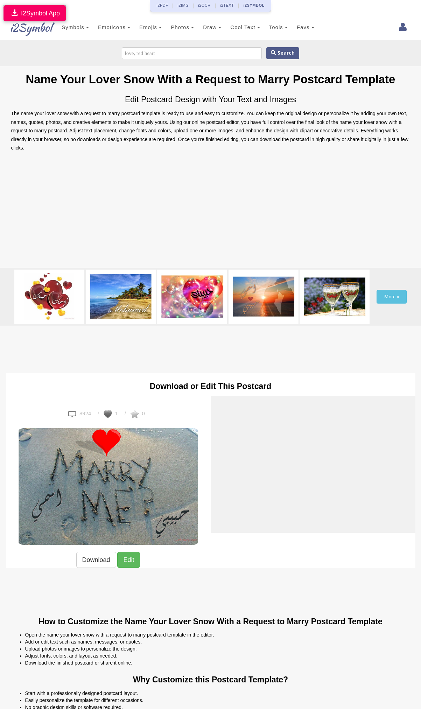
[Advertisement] (211, 212)
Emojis (143, 27)
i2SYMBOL (253, 5)
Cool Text (237, 27)
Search (283, 53)
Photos (175, 27)
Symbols (68, 27)
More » (391, 296)
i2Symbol (25, 28)
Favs (298, 27)
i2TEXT (227, 5)
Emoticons (106, 27)
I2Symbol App (34, 13)
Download (96, 559)
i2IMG (183, 5)
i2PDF (162, 5)
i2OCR (204, 5)
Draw (204, 27)
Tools (270, 27)
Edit (128, 559)
